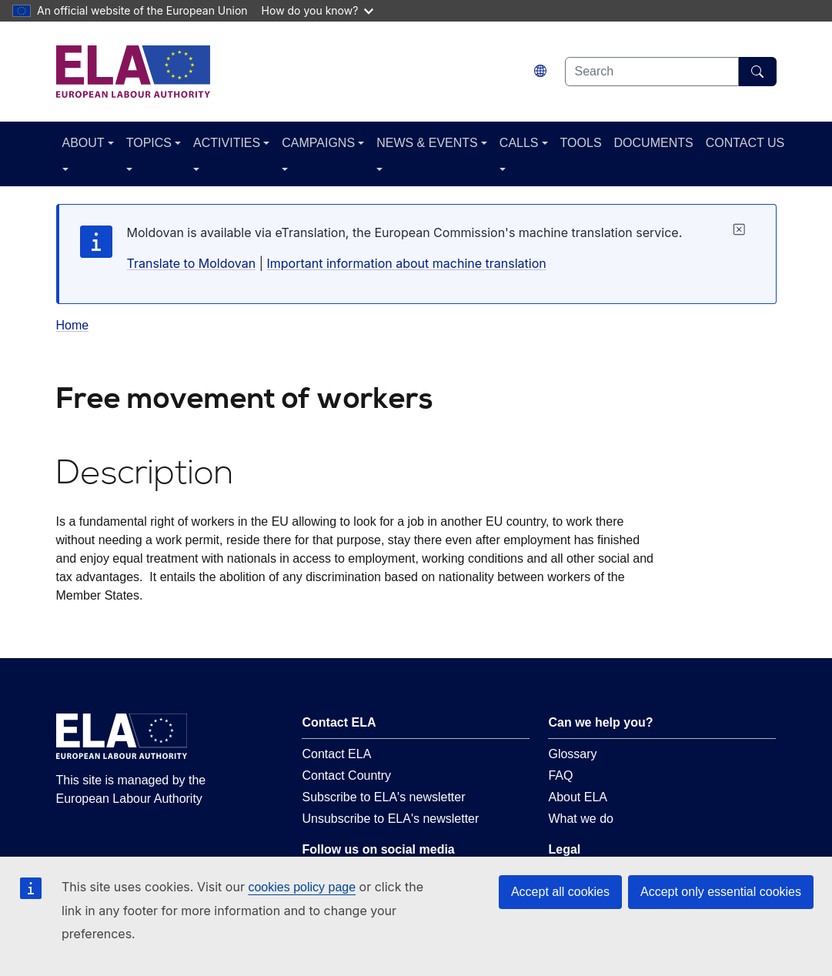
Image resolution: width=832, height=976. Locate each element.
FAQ (560, 775)
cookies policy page (302, 887)
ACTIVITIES (226, 142)
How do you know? (318, 10)
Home (72, 325)
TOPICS (149, 142)
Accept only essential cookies (720, 891)
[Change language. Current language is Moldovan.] (540, 71)
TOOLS (581, 142)
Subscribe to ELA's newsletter (383, 797)
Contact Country (346, 775)
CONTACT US (745, 142)
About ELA (577, 797)
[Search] (758, 71)
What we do (580, 818)
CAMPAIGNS (318, 142)
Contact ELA (336, 753)
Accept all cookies (560, 891)
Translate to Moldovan (191, 263)
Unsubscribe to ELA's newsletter (390, 818)
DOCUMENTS (653, 142)
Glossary (572, 753)
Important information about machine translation (406, 263)
